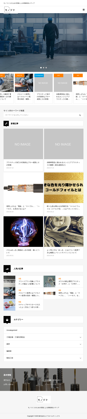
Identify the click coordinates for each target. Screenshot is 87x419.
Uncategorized (11, 330)
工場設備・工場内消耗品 (15, 337)
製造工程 (9, 358)
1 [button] (41, 67)
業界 (8, 344)
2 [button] (43, 67)
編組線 (8, 351)
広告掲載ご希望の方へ (53, 380)
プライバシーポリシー (53, 384)
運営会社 (7, 380)
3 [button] (46, 67)
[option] (43, 42)
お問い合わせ (8, 384)
